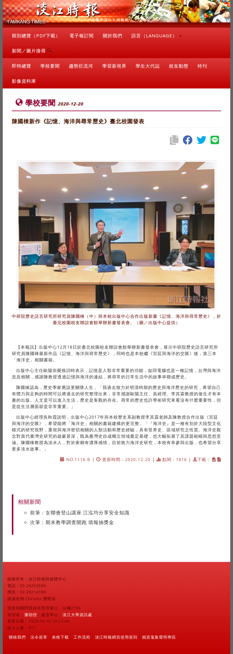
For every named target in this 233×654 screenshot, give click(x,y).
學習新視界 (114, 66)
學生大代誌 (148, 66)
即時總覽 (21, 66)
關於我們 (112, 35)
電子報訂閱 (81, 35)
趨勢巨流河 (81, 66)
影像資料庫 (24, 81)
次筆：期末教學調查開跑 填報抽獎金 (72, 522)
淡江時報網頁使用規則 (116, 637)
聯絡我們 (17, 637)
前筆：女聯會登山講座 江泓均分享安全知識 (80, 512)
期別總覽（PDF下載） (36, 35)
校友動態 (178, 66)
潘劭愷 (30, 614)
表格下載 (60, 637)
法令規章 (38, 637)
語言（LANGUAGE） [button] (156, 35)
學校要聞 (50, 66)
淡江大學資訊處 (77, 614)
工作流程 (81, 637)
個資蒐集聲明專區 (159, 637)
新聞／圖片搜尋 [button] (32, 51)
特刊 (202, 66)
